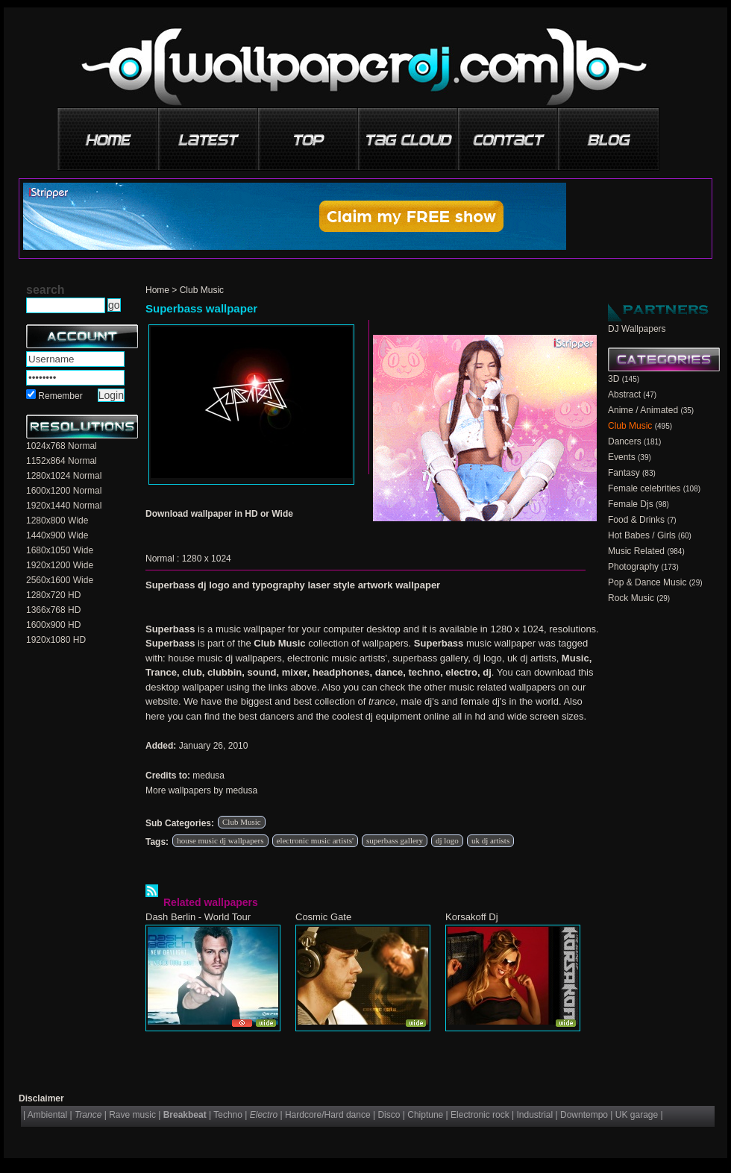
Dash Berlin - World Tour (198, 916)
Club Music (202, 290)
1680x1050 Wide (59, 550)
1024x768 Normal (61, 446)
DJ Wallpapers (637, 329)
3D (613, 379)
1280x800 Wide (57, 520)
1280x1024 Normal (63, 476)
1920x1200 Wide (59, 565)
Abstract (624, 394)
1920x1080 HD (56, 640)
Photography (633, 567)
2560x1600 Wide (59, 580)
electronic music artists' (315, 840)
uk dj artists (490, 840)
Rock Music (631, 598)
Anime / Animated (643, 410)
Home (157, 290)
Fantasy (624, 473)
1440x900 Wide (57, 535)
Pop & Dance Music (647, 582)
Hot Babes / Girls (642, 535)
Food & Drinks (636, 520)
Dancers (624, 441)
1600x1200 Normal (63, 490)
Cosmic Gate (323, 916)
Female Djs (630, 504)
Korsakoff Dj (471, 916)
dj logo (447, 840)
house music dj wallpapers (220, 840)
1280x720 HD (53, 595)
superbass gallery (394, 840)
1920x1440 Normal (63, 505)
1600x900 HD (53, 625)
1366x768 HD (53, 610)
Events (622, 457)
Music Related (636, 551)
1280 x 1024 (206, 558)
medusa (208, 775)
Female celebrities (644, 488)
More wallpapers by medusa (201, 790)
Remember (60, 396)
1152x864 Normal (61, 461)
